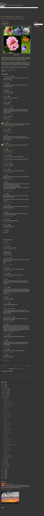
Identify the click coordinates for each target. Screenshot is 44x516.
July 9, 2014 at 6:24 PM (7, 358)
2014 (4, 387)
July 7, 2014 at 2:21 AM (7, 255)
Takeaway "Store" (7, 398)
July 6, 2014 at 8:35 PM (7, 228)
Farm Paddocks (7, 427)
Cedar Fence (6, 400)
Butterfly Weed (6, 422)
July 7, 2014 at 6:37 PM (7, 306)
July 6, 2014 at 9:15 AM (7, 93)
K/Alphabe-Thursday (8, 402)
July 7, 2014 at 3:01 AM (7, 270)
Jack (4, 175)
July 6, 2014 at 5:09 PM (7, 179)
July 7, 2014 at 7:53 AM (7, 276)
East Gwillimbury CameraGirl (12, 17)
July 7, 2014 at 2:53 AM (7, 264)
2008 (4, 478)
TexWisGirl (5, 102)
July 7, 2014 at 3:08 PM (7, 294)
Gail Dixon (5, 287)
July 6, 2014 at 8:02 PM (7, 216)
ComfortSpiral (6, 240)
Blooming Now (6, 446)
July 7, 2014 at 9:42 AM (7, 284)
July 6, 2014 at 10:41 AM (8, 119)
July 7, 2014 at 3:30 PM (7, 300)
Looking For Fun (7, 424)
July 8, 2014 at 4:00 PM (7, 321)
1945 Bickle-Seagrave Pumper (10, 444)
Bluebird (5, 431)
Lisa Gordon (6, 155)
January (5, 467)
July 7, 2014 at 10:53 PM (8, 314)
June (5, 458)
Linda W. (5, 246)
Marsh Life (6, 436)
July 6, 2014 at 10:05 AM (8, 105)
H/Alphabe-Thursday (8, 441)
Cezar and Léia (6, 257)
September (6, 393)
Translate (36, 26)
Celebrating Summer (8, 456)
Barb (4, 279)
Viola (4, 182)
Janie (4, 211)
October (5, 392)
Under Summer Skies (8, 439)
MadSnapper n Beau (7, 76)
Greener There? (7, 414)
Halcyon (5, 267)
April (5, 462)
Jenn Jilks (5, 273)
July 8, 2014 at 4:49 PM (7, 332)
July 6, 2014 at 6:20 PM (7, 202)
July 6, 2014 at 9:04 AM (7, 80)
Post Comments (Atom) (19, 368)
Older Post (28, 365)
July (5, 397)
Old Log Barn (6, 432)
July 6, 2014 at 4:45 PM (7, 166)
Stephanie (5, 169)
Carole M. (5, 204)
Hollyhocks (6, 409)
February (6, 465)
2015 (4, 385)
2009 (4, 476)
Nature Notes (7, 71)
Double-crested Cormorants (9, 403)
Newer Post (4, 365)
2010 (4, 474)
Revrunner (5, 129)
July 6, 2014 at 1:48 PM (7, 140)
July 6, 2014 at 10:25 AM (8, 113)
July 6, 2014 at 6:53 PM (7, 209)
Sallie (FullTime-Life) (7, 308)
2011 (4, 472)
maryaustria (5, 302)
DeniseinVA (5, 224)
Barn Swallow (6, 443)
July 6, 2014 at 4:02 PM (7, 146)
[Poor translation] (3, 6)
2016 (4, 383)
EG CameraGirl (9, 483)
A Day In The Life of (7, 449)
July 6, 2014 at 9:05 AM (7, 87)
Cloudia (5, 230)
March (5, 463)
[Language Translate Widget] (38, 24)
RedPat (4, 143)
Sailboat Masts (6, 426)
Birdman (5, 83)
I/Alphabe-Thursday (7, 429)
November (6, 390)
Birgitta (4, 90)
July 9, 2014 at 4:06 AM (7, 352)
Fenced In (6, 453)
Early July (5, 434)
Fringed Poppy (6, 448)
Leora (4, 340)
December (6, 388)
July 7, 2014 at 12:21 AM (8, 249)
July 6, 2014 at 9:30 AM (7, 99)
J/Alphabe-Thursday (7, 415)
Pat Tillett (5, 348)
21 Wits (4, 122)
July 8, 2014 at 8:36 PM (7, 346)
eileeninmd (5, 334)
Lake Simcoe (6, 412)
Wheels (5, 419)
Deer (5, 410)
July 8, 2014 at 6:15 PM (7, 338)
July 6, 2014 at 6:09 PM (7, 191)
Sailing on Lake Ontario (8, 405)
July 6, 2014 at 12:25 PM (8, 132)
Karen (4, 149)
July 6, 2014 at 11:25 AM (8, 126)
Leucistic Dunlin (7, 417)
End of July (6, 407)
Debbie (4, 194)
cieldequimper (6, 163)
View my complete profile (6, 489)
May (5, 460)
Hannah (5, 324)
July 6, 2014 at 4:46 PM (7, 172)
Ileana (4, 354)
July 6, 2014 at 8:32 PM (7, 222)
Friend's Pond (6, 451)
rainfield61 (5, 96)
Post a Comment (6, 360)
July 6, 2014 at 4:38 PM (7, 152)
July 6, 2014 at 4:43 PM (7, 160)
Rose (4, 135)
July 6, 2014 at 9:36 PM (7, 243)
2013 (4, 469)
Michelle (5, 218)
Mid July (5, 420)
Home (16, 365)
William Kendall (6, 116)
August (5, 395)
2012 (4, 471)
